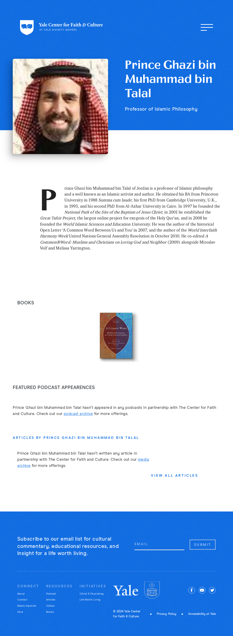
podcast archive (78, 414)
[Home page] (61, 27)
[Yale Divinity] (152, 590)
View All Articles (174, 475)
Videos (50, 606)
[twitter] (212, 590)
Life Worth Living (90, 599)
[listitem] (116, 336)
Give (20, 612)
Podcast (51, 594)
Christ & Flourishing (92, 594)
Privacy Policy (167, 614)
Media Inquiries (26, 606)
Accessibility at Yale (202, 614)
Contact (22, 599)
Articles (50, 599)
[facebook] (191, 590)
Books (50, 612)
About (21, 594)
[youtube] (202, 590)
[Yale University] (126, 590)
